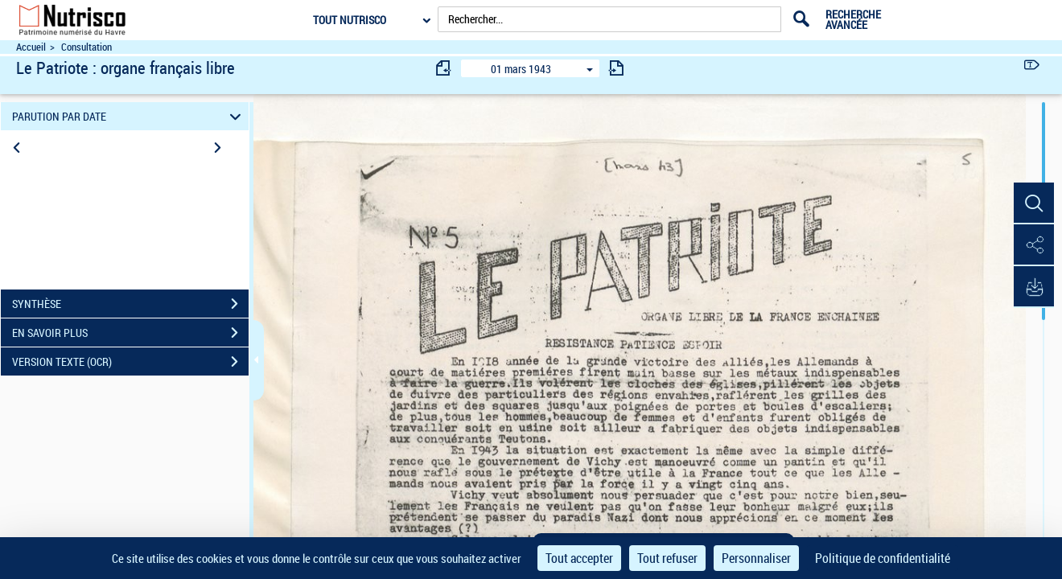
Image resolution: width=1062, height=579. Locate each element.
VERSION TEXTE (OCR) (130, 362)
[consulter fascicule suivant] (616, 68)
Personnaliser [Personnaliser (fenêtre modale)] (756, 558)
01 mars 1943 (521, 68)
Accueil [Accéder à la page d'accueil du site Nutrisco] (31, 47)
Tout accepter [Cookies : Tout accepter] (579, 558)
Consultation (86, 47)
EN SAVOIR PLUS (130, 333)
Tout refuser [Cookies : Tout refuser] (667, 558)
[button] (1034, 203)
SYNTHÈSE (130, 304)
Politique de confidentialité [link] (882, 558)
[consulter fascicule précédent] (444, 68)
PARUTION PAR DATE (129, 116)
